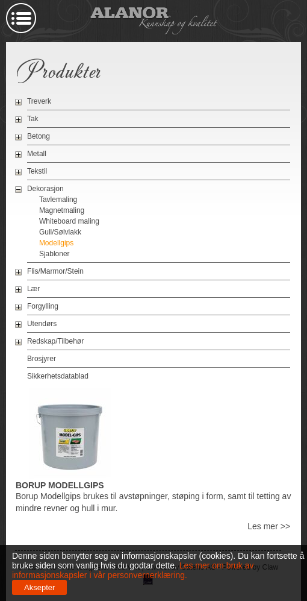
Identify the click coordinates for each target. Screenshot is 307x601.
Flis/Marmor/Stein (55, 271)
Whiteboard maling (69, 221)
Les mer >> (268, 526)
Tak (33, 119)
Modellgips (56, 243)
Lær (33, 289)
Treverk (39, 101)
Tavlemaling (58, 199)
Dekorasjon (45, 188)
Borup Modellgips (60, 485)
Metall (36, 153)
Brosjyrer (41, 358)
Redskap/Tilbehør (55, 341)
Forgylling (42, 306)
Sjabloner (54, 254)
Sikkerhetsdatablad (57, 376)
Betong (38, 136)
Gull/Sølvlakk (60, 232)
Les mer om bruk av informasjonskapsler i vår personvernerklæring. (133, 570)
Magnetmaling (61, 210)
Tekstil (37, 171)
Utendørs (42, 323)
